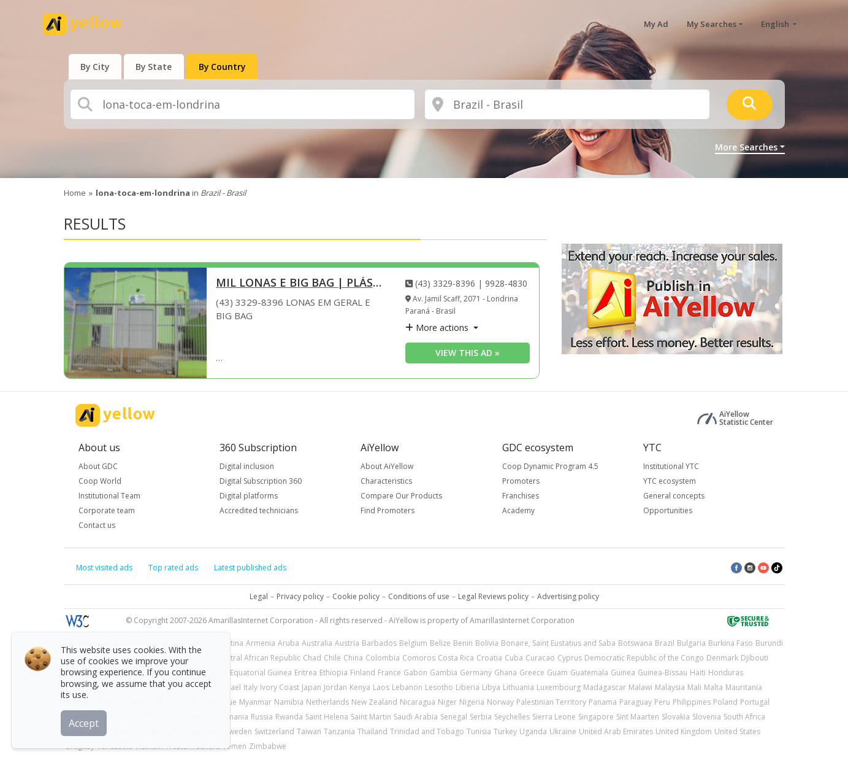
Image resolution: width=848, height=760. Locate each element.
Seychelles (512, 717)
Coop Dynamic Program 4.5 (550, 466)
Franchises (520, 496)
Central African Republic (258, 658)
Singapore (596, 717)
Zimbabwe (267, 746)
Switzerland (274, 731)
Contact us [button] (96, 525)
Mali (694, 687)
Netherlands (327, 702)
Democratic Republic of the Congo (644, 658)
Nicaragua (417, 702)
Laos (381, 687)
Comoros (418, 658)
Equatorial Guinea (261, 672)
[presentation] (95, 66)
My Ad (656, 23)
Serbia (481, 717)
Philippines (692, 702)
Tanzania (339, 731)
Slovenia (706, 717)
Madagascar (604, 687)
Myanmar (255, 702)
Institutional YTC (671, 466)
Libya (491, 687)
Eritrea (305, 672)
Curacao (540, 658)
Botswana (635, 643)
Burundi (769, 643)
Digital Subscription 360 (261, 481)
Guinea (623, 672)
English (776, 23)
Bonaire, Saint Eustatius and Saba (558, 643)
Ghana (505, 672)
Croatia (489, 658)
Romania (233, 717)
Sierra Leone (554, 717)
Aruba (288, 643)
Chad (312, 658)
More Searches (746, 147)
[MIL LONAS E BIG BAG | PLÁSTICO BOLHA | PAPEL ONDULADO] (135, 323)
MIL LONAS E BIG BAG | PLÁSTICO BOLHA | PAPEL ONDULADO (302, 283)
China (353, 658)
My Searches (711, 23)
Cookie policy (356, 596)
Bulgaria (691, 643)
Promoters (521, 481)
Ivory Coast (279, 687)
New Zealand (374, 702)
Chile (332, 658)
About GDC (98, 466)
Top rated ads (173, 567)
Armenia (260, 643)
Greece (531, 672)
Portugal (755, 702)
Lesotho (439, 687)
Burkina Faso (730, 643)
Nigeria (471, 702)
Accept (84, 722)
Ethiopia (333, 672)
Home (75, 192)
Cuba (514, 658)
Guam (557, 672)
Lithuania (518, 687)
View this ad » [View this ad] (467, 353)
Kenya (360, 687)
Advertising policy (568, 596)
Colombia (382, 658)
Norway (500, 702)
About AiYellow (387, 466)
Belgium (413, 643)
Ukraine (562, 731)
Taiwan (309, 731)
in (171, 192)
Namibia (289, 702)
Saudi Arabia (416, 717)
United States (737, 731)
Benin (463, 643)
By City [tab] (96, 66)
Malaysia (670, 687)
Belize (440, 643)
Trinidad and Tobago (427, 731)
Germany (476, 672)
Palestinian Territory (551, 702)
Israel (231, 687)
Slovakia (676, 717)
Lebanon (407, 687)
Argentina (226, 643)
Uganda (533, 731)
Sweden (238, 731)
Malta (713, 687)
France (389, 672)
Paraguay (635, 702)
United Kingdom (683, 731)
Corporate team (106, 510)
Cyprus (569, 658)
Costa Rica (456, 658)
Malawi (640, 687)
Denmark (722, 658)
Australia (317, 643)
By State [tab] (156, 66)
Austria (347, 643)
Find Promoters (387, 510)
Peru (662, 702)
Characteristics (386, 481)
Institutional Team (109, 496)
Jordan (335, 687)
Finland (362, 672)
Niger (447, 702)
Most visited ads (104, 567)
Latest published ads (250, 567)
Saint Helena (326, 717)
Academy (518, 510)
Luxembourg (559, 687)
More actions (438, 327)
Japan (311, 687)
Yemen (234, 746)
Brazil (664, 643)
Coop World (99, 481)
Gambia (443, 672)
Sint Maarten (637, 717)
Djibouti (754, 658)
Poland (725, 702)
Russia (262, 717)
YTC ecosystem (669, 481)
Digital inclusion (247, 466)
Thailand (372, 731)
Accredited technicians (259, 510)
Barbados (379, 643)
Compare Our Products (401, 496)
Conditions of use (418, 596)
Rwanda (289, 717)
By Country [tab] (226, 66)
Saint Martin (371, 717)
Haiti (698, 672)
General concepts (674, 496)
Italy (250, 687)
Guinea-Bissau (662, 672)
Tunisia (479, 731)
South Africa (744, 717)
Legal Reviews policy (493, 596)
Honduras (725, 672)
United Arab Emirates (616, 731)
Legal (259, 596)
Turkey (505, 731)
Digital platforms (249, 496)
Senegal (453, 717)
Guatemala (589, 672)
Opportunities (667, 510)
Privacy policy (300, 596)
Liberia (467, 687)
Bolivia (486, 643)
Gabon (415, 672)
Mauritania (743, 687)
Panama (603, 702)
